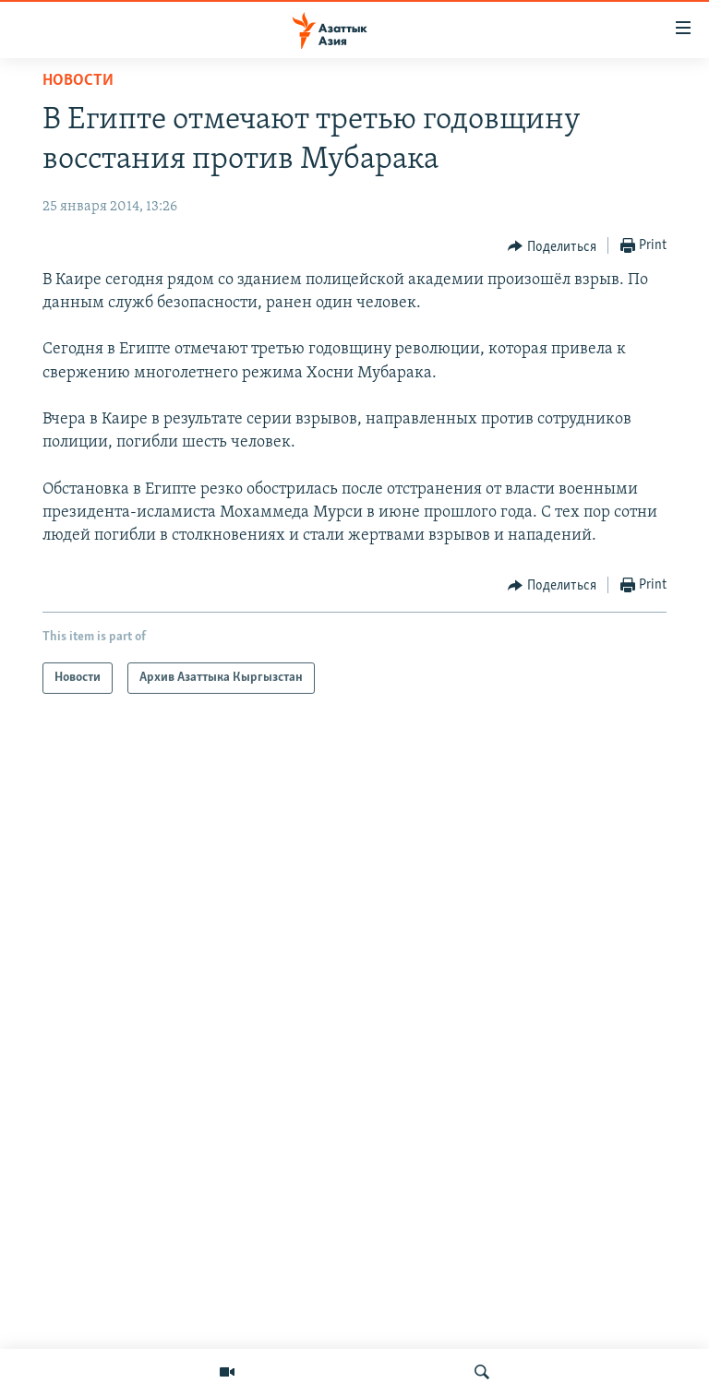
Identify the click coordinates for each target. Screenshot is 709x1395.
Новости (78, 80)
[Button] (552, 246)
